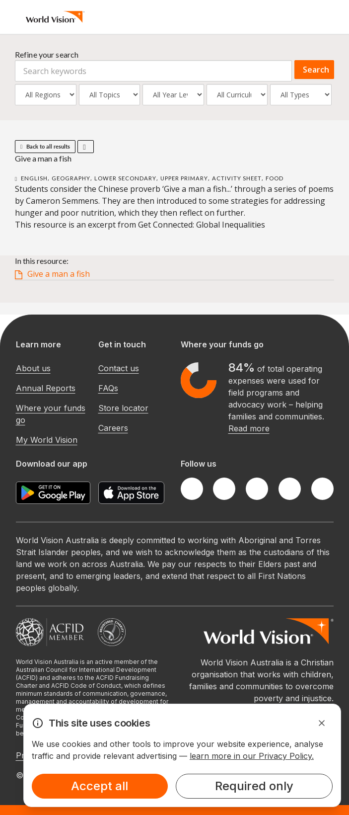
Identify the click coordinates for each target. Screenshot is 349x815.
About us (33, 368)
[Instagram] (257, 489)
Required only (254, 786)
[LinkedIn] (290, 489)
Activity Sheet (237, 178)
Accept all (99, 786)
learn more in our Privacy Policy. (252, 756)
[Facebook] (192, 489)
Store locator (123, 408)
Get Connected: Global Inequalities (201, 224)
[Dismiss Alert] (322, 723)
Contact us (118, 368)
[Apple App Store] (131, 493)
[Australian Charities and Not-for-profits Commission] (112, 632)
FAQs (108, 388)
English (34, 178)
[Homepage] (55, 17)
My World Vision (46, 440)
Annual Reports (45, 388)
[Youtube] (322, 489)
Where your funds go (50, 414)
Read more (249, 428)
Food (274, 178)
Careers (113, 428)
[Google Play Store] (53, 493)
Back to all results (45, 146)
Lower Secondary (125, 178)
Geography (71, 178)
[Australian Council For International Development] (50, 632)
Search (316, 69)
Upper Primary (184, 178)
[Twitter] (224, 489)
